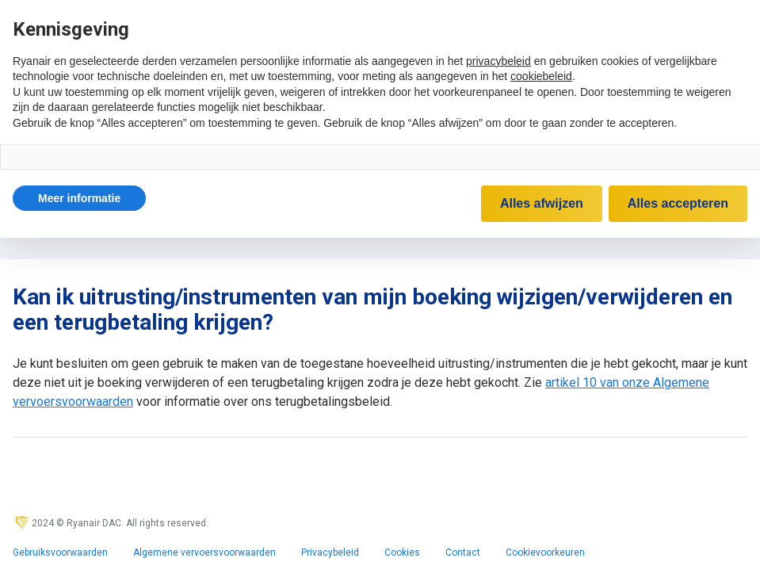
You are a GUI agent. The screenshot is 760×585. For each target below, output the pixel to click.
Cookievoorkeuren (545, 552)
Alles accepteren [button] (678, 203)
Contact (462, 552)
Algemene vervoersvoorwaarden (204, 552)
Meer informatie (79, 198)
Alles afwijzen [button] (541, 203)
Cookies (402, 552)
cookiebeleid (541, 76)
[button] (79, 198)
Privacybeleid (330, 552)
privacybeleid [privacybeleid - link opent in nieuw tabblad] (498, 61)
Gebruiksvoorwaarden (60, 552)
